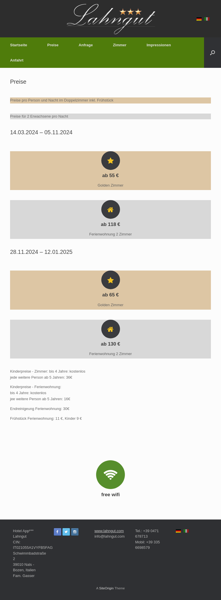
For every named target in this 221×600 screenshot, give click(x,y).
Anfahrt (16, 60)
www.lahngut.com (109, 531)
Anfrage (86, 45)
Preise (52, 45)
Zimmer (119, 45)
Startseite (18, 45)
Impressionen (158, 45)
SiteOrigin (106, 588)
